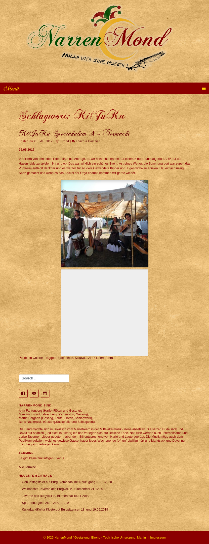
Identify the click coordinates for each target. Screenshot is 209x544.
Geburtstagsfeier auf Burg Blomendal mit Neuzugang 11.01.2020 (67, 482)
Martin (141, 537)
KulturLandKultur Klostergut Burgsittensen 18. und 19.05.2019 (65, 509)
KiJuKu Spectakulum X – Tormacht (74, 133)
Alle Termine (27, 467)
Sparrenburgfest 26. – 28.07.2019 (45, 503)
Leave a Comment (89, 141)
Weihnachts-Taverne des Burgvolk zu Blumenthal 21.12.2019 (64, 489)
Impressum (158, 537)
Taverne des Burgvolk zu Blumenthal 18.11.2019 (55, 496)
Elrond (64, 141)
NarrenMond (63, 537)
